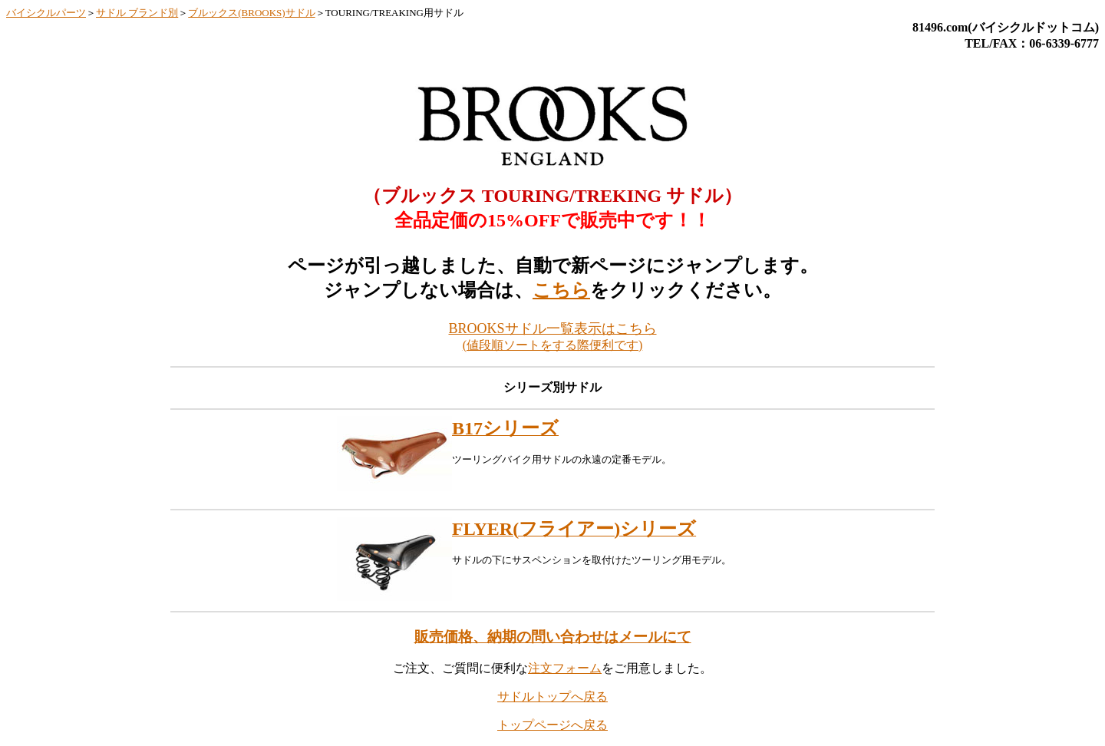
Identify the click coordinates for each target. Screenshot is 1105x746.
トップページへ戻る (552, 724)
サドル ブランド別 (137, 12)
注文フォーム (565, 668)
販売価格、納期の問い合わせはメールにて (552, 637)
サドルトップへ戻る (552, 696)
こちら (561, 290)
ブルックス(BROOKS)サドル (251, 12)
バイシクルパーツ (46, 12)
